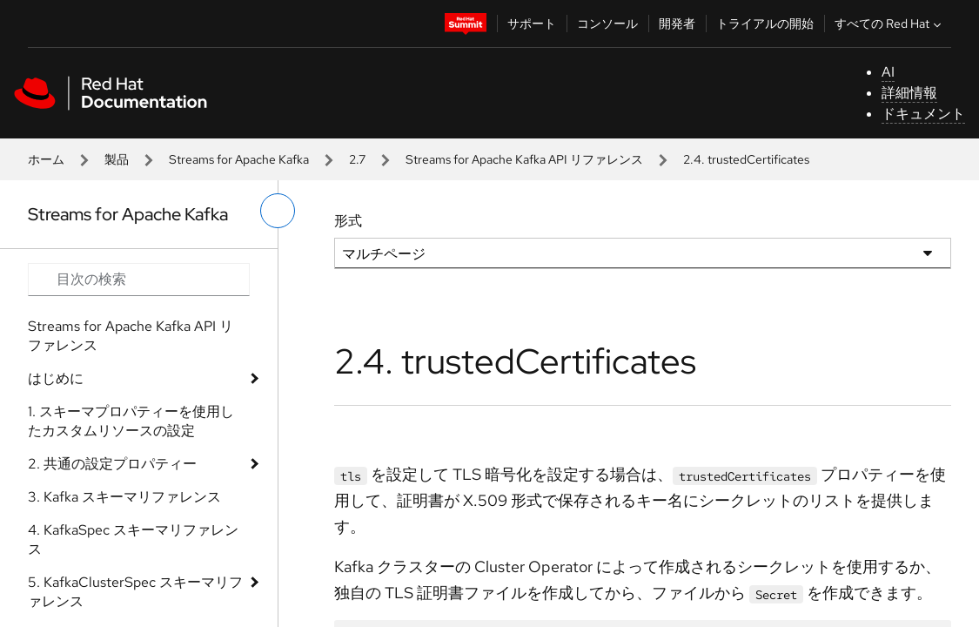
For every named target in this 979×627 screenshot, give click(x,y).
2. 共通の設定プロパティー (112, 464)
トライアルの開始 (765, 23)
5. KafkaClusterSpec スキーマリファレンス (135, 591)
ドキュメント (923, 113)
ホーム (46, 159)
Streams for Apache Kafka (239, 159)
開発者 (677, 23)
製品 (116, 159)
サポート (531, 23)
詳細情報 (909, 93)
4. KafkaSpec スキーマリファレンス (133, 539)
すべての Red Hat (890, 23)
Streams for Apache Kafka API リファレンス (524, 159)
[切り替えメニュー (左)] (277, 210)
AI (888, 72)
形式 (348, 221)
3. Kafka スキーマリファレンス (124, 497)
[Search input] (139, 279)
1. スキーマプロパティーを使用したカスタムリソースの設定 (131, 421)
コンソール (607, 23)
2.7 (357, 159)
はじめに (56, 378)
